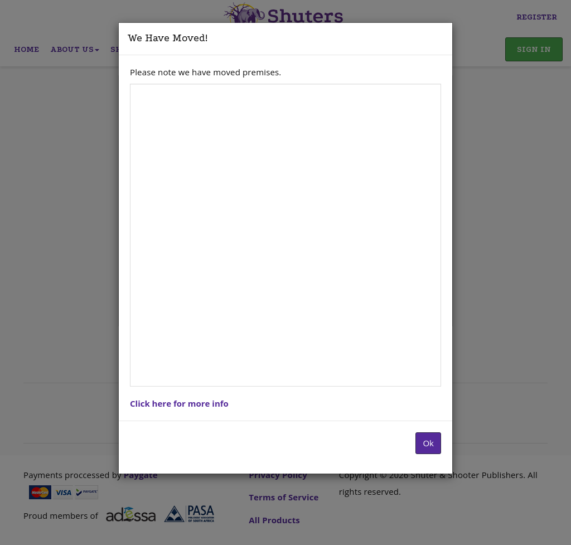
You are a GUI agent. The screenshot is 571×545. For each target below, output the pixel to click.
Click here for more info (179, 403)
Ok (428, 442)
